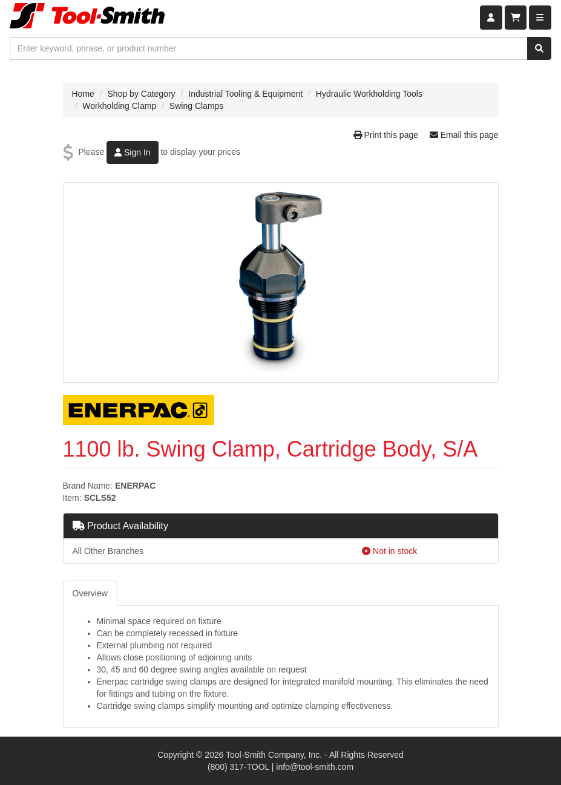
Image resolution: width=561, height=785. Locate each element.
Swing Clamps (196, 106)
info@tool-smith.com (314, 767)
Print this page (387, 135)
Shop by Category (142, 94)
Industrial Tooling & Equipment (245, 94)
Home (83, 94)
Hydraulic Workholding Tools (369, 94)
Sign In (132, 152)
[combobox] (269, 48)
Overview (90, 593)
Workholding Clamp (119, 106)
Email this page (464, 135)
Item (71, 498)
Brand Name (87, 485)
